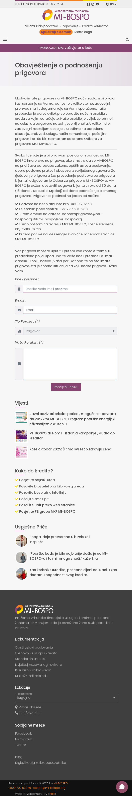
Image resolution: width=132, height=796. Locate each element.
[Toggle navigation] (6, 39)
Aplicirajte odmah (56, 32)
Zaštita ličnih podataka (41, 26)
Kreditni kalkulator (95, 26)
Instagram (23, 739)
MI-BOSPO (61, 783)
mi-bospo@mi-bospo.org (46, 788)
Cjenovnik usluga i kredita (36, 653)
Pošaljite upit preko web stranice (45, 505)
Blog (18, 756)
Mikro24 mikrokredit (31, 675)
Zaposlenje (70, 26)
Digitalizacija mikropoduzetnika (40, 762)
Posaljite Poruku (66, 387)
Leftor (52, 794)
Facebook (23, 733)
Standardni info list (30, 658)
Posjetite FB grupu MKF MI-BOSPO (45, 511)
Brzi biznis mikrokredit (33, 670)
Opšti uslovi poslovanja (34, 647)
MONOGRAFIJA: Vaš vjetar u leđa (66, 47)
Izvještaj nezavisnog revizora (38, 664)
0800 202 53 (17, 788)
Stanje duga (83, 32)
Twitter (20, 744)
